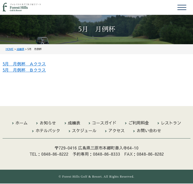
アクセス (116, 130)
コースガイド (104, 122)
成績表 (74, 122)
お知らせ (48, 122)
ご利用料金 (138, 122)
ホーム (21, 122)
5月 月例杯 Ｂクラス (24, 70)
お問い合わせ (149, 130)
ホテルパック (48, 130)
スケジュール (84, 130)
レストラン (171, 122)
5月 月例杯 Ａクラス (24, 63)
